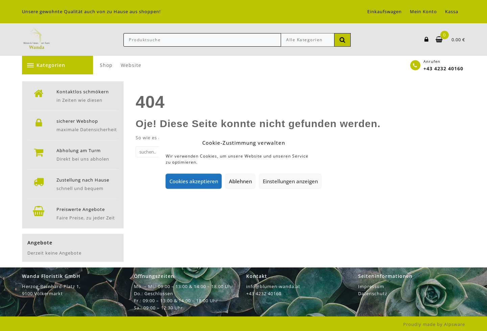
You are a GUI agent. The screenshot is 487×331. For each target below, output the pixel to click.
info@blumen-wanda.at (273, 286)
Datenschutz (372, 293)
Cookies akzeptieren (193, 181)
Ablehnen (240, 181)
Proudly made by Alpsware (434, 324)
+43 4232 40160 (443, 68)
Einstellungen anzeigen (290, 181)
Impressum (371, 286)
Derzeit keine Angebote (54, 253)
